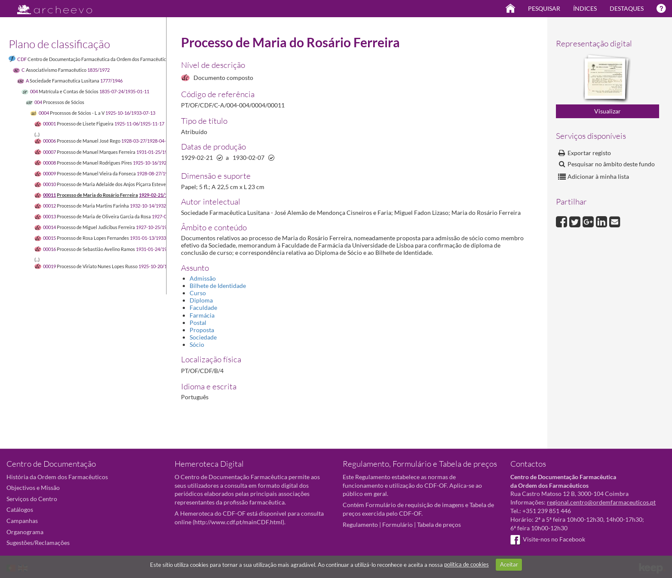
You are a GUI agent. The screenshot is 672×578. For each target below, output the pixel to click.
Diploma (201, 300)
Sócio (197, 344)
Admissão (203, 278)
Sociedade (203, 337)
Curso (198, 293)
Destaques (627, 8)
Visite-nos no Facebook (547, 539)
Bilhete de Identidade (218, 285)
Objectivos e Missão (33, 487)
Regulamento (360, 524)
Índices (585, 8)
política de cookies (466, 564)
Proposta (202, 329)
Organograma (24, 531)
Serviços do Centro (31, 498)
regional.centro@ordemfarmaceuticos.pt (601, 502)
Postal (198, 322)
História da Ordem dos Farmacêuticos (57, 476)
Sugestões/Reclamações (38, 542)
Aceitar (509, 564)
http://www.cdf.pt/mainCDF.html (238, 522)
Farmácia (202, 315)
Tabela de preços (439, 524)
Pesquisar (544, 8)
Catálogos (19, 509)
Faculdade (203, 307)
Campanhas (22, 520)
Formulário (397, 524)
